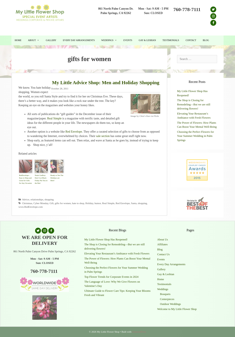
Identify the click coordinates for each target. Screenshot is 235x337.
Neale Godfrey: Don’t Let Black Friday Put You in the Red (41, 179)
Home (18, 40)
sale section (103, 136)
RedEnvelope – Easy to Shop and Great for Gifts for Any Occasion (25, 179)
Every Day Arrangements (79, 40)
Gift (52, 203)
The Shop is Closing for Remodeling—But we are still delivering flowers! (193, 104)
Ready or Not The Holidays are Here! (56, 177)
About (35, 40)
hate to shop (78, 203)
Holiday (89, 203)
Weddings (110, 40)
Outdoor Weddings (170, 304)
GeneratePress (139, 331)
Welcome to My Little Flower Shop (177, 309)
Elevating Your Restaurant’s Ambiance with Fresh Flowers (116, 253)
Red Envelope (73, 131)
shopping (49, 199)
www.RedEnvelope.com (30, 206)
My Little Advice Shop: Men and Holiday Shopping (105, 82)
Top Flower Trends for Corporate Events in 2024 (111, 276)
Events (127, 40)
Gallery (51, 40)
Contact (191, 40)
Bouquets (165, 294)
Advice (25, 199)
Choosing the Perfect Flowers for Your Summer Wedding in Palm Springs (195, 136)
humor (97, 203)
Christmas (27, 203)
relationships (37, 199)
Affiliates (162, 244)
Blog (206, 40)
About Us (162, 239)
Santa (134, 203)
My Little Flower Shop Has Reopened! (106, 239)
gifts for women (63, 203)
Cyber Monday (40, 203)
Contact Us (163, 254)
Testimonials (171, 40)
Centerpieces (167, 299)
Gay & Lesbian (147, 40)
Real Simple (54, 118)
